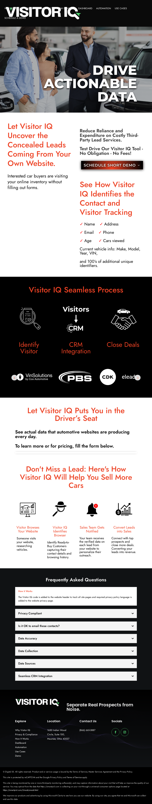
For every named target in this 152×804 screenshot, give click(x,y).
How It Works (65, 9)
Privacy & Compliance (39, 9)
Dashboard (85, 9)
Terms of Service (74, 777)
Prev (14, 377)
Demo (18, 755)
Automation (103, 9)
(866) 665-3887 (87, 730)
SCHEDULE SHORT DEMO (110, 165)
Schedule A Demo (15, 18)
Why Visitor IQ (13, 9)
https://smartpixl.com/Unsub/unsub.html (20, 790)
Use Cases (121, 9)
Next (138, 377)
